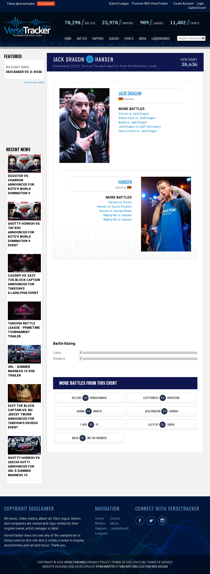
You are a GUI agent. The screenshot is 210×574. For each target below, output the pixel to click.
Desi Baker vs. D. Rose (24, 72)
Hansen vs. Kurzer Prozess (114, 206)
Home (68, 38)
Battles (82, 38)
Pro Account (46, 3)
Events (129, 38)
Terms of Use (121, 562)
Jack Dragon (130, 93)
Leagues (114, 38)
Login (200, 3)
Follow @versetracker (21, 3)
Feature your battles (34, 82)
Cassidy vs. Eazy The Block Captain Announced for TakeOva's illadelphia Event (24, 284)
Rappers (98, 38)
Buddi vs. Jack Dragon (133, 122)
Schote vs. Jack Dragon (134, 113)
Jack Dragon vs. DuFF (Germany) (140, 126)
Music (114, 523)
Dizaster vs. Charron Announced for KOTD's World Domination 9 (21, 184)
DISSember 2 (140, 66)
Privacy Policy (99, 562)
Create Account (183, 3)
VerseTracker (75, 562)
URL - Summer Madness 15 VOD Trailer (21, 371)
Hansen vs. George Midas (115, 211)
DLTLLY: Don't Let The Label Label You (95, 66)
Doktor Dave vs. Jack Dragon (137, 118)
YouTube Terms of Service (153, 562)
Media (142, 38)
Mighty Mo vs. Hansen (117, 215)
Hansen (125, 182)
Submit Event (197, 7)
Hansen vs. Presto (120, 202)
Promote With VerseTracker (150, 3)
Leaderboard (119, 528)
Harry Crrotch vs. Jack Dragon (138, 131)
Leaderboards (161, 38)
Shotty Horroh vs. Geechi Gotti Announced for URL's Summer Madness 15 (24, 466)
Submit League (119, 3)
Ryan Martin (105, 566)
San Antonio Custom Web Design (143, 566)
